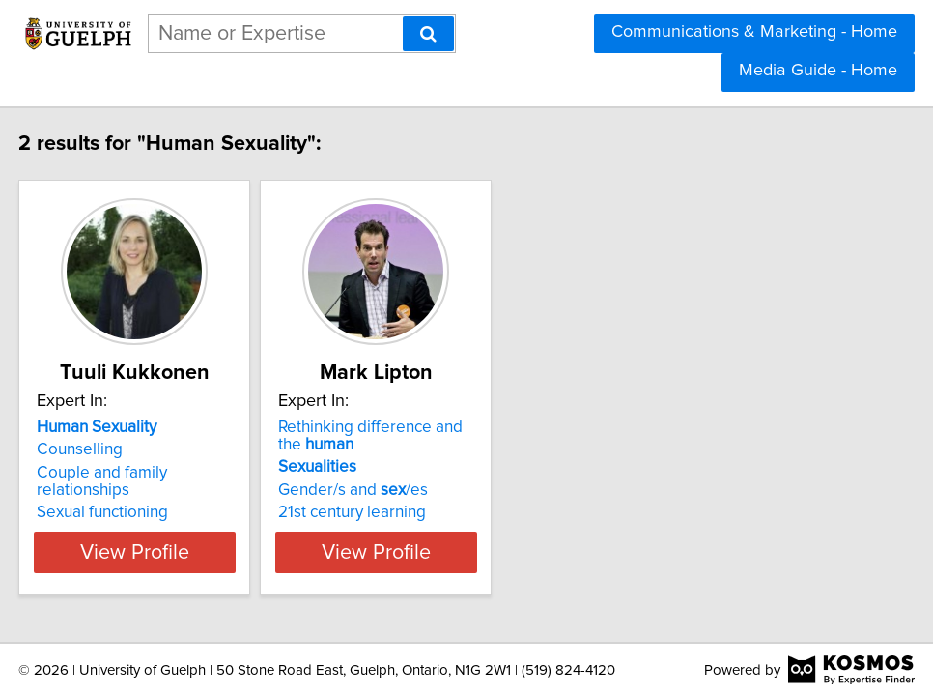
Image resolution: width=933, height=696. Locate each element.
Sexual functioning (116, 495)
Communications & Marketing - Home (754, 32)
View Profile (172, 552)
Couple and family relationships (163, 472)
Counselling (93, 449)
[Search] (428, 33)
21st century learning (414, 512)
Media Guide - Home (818, 70)
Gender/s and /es (415, 490)
